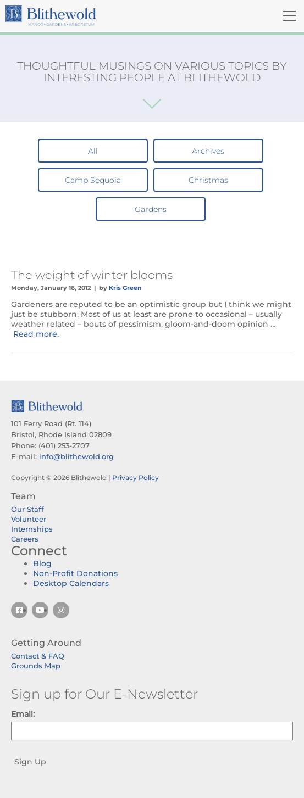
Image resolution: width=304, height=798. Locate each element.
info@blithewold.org (76, 456)
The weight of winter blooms (92, 275)
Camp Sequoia (93, 180)
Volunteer (28, 519)
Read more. (36, 334)
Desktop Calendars (71, 583)
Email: (23, 714)
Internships (32, 528)
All (93, 151)
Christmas (208, 180)
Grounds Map (35, 665)
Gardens (151, 209)
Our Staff (27, 509)
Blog (42, 563)
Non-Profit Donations (75, 573)
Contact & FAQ (37, 655)
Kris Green (125, 288)
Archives (208, 151)
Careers (24, 538)
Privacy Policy (135, 477)
